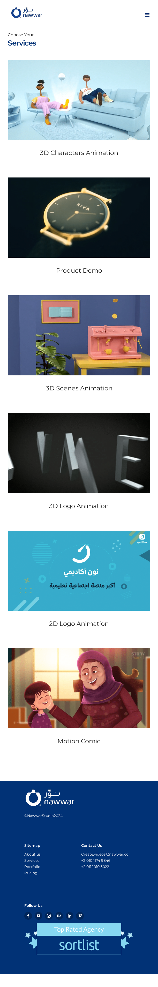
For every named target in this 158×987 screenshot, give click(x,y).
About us (32, 854)
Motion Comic (79, 741)
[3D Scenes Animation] (79, 335)
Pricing (30, 873)
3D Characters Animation (79, 153)
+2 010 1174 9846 (95, 860)
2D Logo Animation (79, 623)
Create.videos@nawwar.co (105, 854)
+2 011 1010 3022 (95, 866)
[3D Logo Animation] (79, 453)
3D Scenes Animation (79, 388)
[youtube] (38, 916)
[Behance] (59, 916)
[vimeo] (80, 916)
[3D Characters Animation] (79, 100)
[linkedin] (69, 916)
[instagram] (49, 916)
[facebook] (28, 916)
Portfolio (32, 866)
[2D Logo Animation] (79, 571)
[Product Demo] (79, 217)
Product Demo (79, 270)
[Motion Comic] (79, 688)
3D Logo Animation (79, 506)
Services (31, 860)
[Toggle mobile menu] (147, 15)
